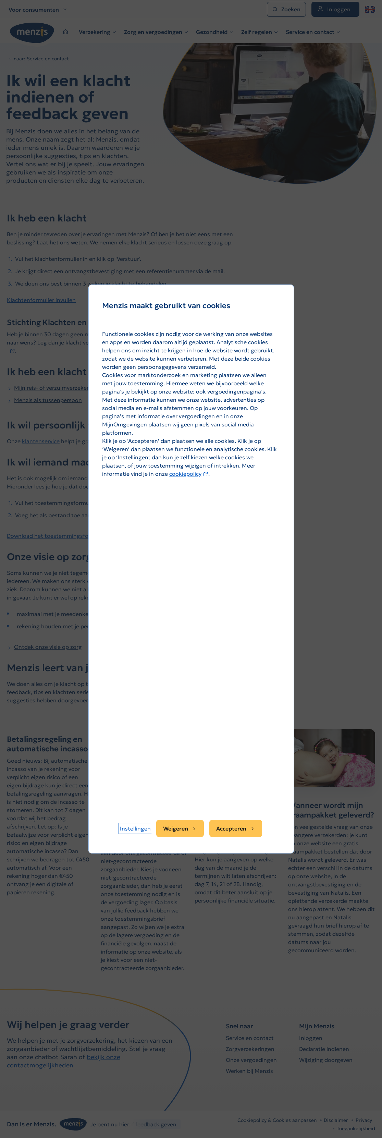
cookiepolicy (188, 473)
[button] (135, 828)
